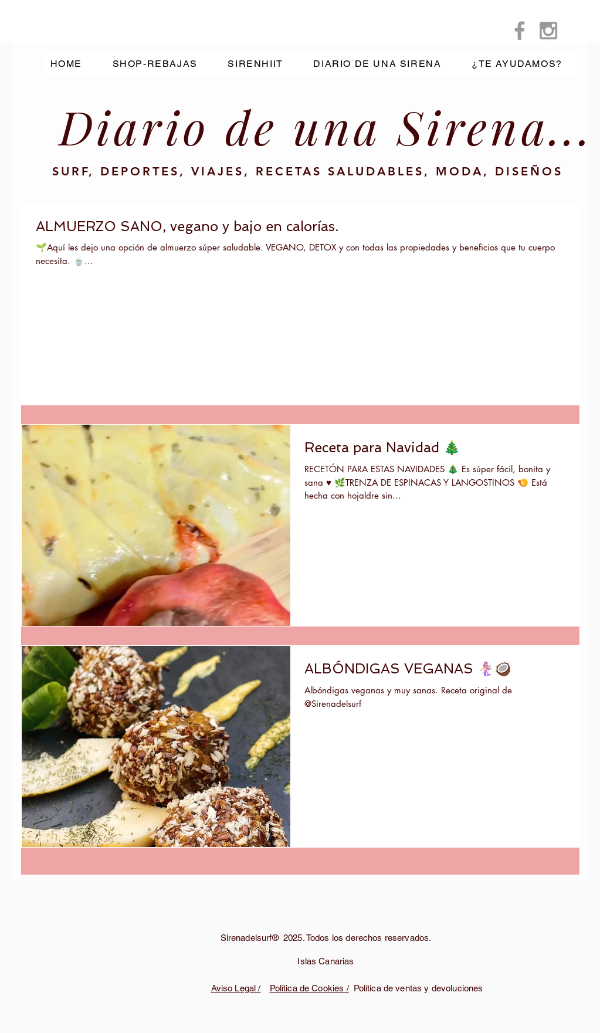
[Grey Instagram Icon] (548, 30)
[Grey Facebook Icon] (519, 30)
